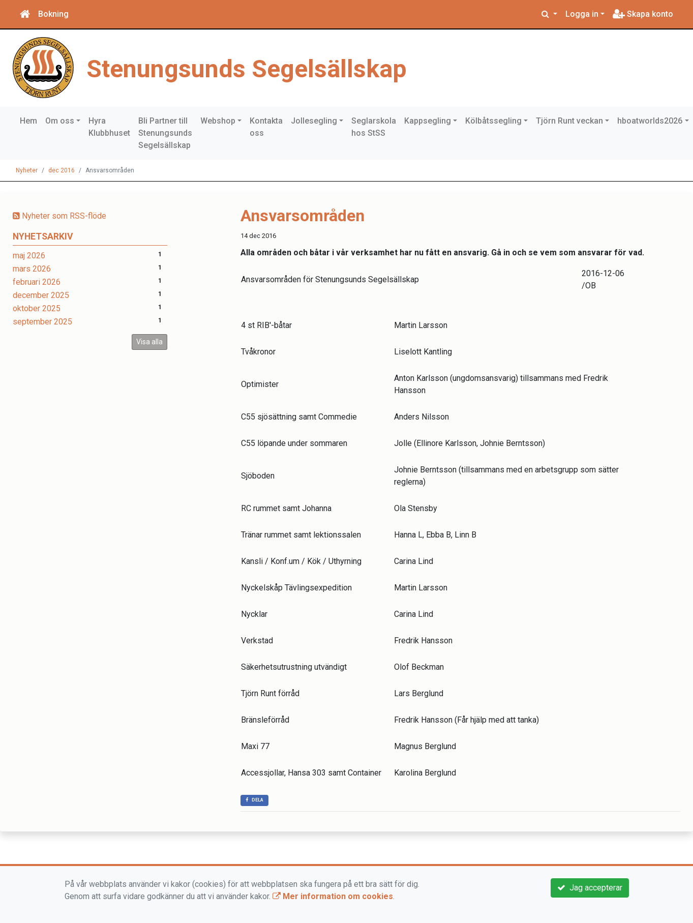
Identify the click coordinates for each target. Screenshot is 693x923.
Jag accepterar (589, 887)
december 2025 (41, 295)
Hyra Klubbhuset (109, 127)
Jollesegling (314, 121)
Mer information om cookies (333, 896)
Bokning (53, 14)
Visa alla (149, 342)
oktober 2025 (37, 308)
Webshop (217, 121)
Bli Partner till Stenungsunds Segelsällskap (165, 133)
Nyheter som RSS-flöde (59, 216)
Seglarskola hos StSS (373, 127)
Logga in (581, 14)
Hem (28, 121)
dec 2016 (61, 170)
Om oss (59, 121)
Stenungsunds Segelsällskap (266, 67)
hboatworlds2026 (649, 121)
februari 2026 (37, 282)
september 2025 (42, 321)
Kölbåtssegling (493, 121)
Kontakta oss (266, 127)
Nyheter (27, 170)
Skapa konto (643, 14)
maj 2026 (29, 255)
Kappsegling (427, 121)
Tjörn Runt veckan (569, 121)
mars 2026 (32, 269)
